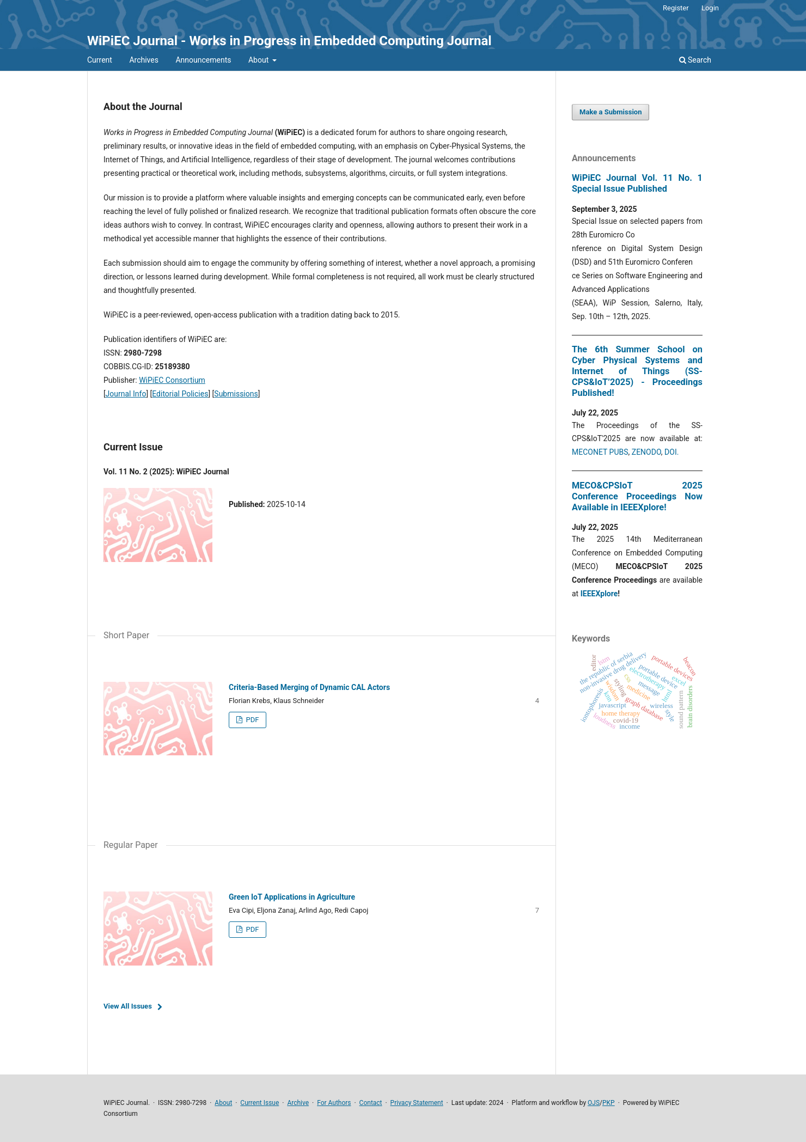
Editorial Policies (180, 393)
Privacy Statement (416, 1103)
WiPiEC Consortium (172, 380)
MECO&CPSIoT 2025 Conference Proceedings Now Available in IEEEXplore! (637, 496)
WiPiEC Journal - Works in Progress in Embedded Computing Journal (289, 40)
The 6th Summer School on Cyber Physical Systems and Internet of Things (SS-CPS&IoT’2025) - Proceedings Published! (637, 371)
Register (676, 8)
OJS (594, 1103)
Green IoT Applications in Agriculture (292, 897)
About (259, 60)
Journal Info (126, 393)
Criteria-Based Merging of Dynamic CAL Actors (309, 687)
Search (695, 60)
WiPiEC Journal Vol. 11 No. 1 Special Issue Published (637, 183)
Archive (298, 1103)
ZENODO (646, 452)
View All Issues (127, 1006)
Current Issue (259, 1103)
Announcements (203, 60)
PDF (251, 720)
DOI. (671, 452)
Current (99, 60)
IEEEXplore (599, 593)
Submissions (236, 393)
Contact (370, 1103)
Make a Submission (610, 112)
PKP (608, 1103)
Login (710, 8)
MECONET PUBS (600, 452)
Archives (143, 60)
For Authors (334, 1103)
